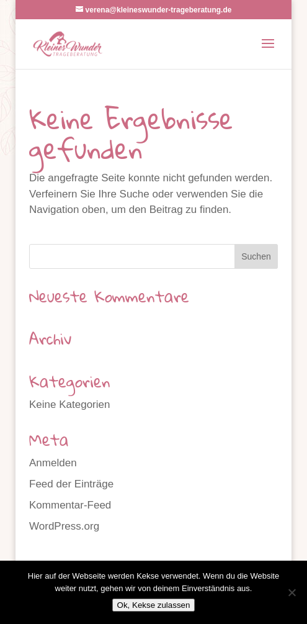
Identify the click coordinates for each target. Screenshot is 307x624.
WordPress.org (64, 526)
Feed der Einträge (71, 484)
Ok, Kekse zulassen (153, 605)
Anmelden (53, 463)
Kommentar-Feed (70, 505)
